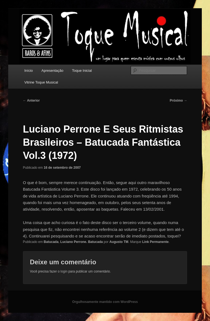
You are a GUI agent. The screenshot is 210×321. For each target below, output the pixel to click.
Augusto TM (118, 242)
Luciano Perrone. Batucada (81, 242)
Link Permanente (155, 242)
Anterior (31, 100)
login (63, 271)
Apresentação (52, 70)
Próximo (178, 100)
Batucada (51, 242)
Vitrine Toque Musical (41, 82)
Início (28, 70)
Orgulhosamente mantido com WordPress (105, 302)
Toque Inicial (82, 70)
